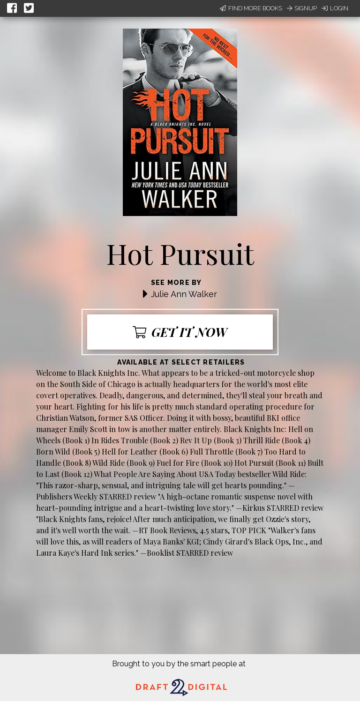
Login (335, 8)
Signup (302, 8)
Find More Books (251, 8)
